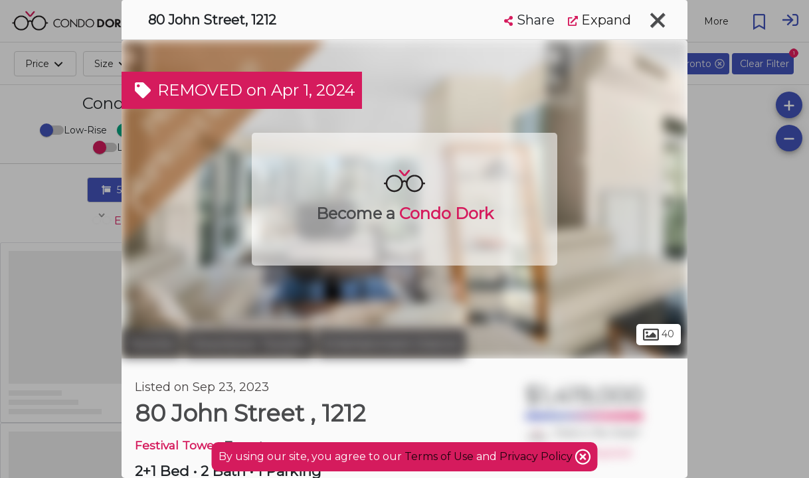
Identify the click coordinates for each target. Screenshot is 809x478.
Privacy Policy (537, 456)
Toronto (151, 344)
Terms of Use (439, 456)
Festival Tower (177, 445)
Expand (599, 20)
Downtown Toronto (249, 344)
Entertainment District (391, 344)
